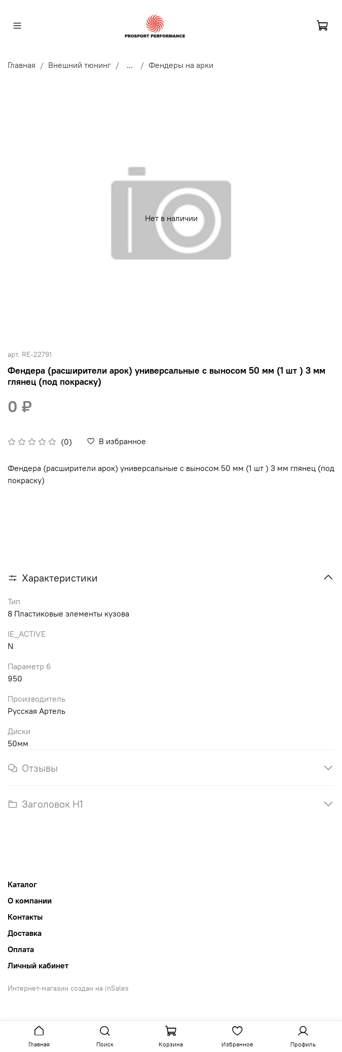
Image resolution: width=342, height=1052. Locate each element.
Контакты (25, 917)
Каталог (22, 884)
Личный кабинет (38, 965)
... (130, 64)
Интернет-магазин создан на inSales (68, 988)
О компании (30, 900)
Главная (21, 65)
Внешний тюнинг (79, 65)
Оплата (21, 949)
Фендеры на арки (180, 65)
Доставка (25, 933)
